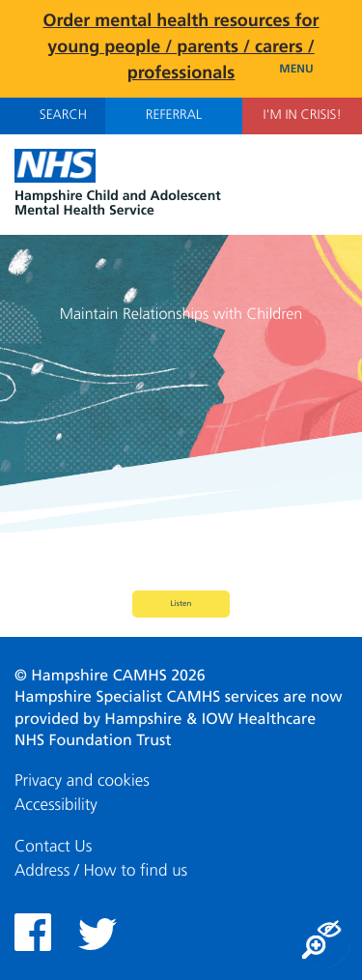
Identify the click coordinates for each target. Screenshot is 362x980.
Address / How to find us (100, 871)
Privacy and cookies (82, 781)
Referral (174, 116)
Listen (181, 604)
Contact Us (53, 847)
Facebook (32, 932)
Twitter (97, 934)
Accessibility (55, 805)
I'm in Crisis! (302, 116)
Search (52, 115)
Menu (313, 69)
